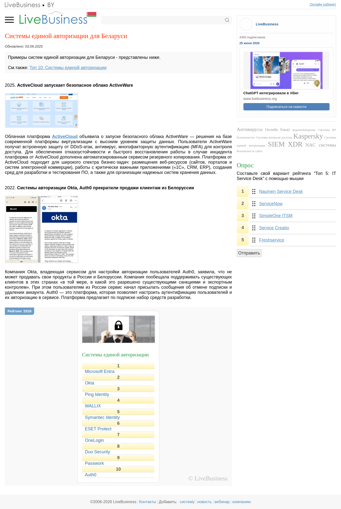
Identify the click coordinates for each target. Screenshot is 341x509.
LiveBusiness (267, 24)
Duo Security (97, 451)
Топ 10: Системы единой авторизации (68, 67)
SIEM (276, 144)
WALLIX (93, 405)
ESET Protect (98, 428)
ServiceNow (270, 203)
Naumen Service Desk (281, 191)
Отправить (249, 253)
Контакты (147, 501)
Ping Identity (97, 394)
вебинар (222, 501)
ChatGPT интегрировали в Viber (271, 93)
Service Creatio (274, 227)
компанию (241, 501)
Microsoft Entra (99, 371)
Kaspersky (308, 136)
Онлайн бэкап (277, 129)
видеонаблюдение (304, 130)
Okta (89, 383)
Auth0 (90, 474)
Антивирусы (250, 129)
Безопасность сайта (249, 151)
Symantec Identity (102, 417)
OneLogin (94, 440)
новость (204, 501)
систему (187, 501)
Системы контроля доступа (274, 137)
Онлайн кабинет (323, 4)
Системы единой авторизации (115, 355)
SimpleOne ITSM (275, 215)
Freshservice (271, 240)
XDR (295, 144)
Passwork (94, 463)
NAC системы (320, 145)
